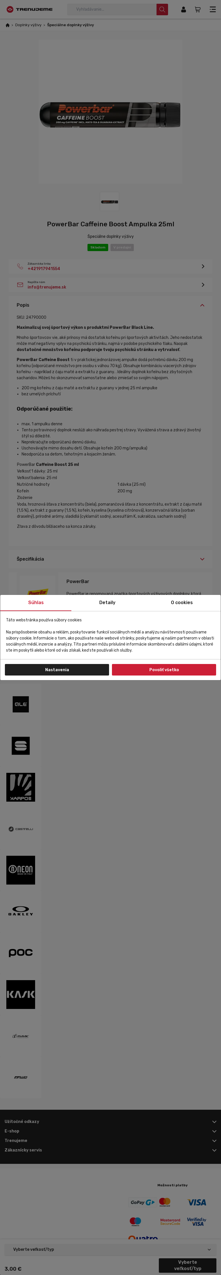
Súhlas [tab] (36, 602)
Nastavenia (57, 669)
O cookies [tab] (182, 602)
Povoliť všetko (164, 669)
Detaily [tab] (107, 602)
